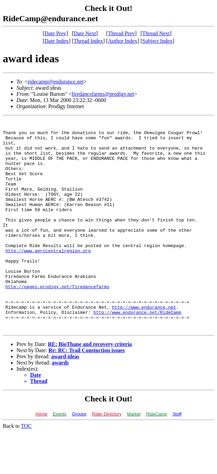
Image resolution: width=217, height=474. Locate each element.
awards (60, 405)
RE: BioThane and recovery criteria (90, 386)
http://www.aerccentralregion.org (48, 277)
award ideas (65, 398)
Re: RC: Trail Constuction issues (87, 392)
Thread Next (155, 33)
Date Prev (55, 33)
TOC (26, 468)
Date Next (85, 33)
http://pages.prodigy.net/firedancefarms (57, 320)
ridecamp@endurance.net (56, 82)
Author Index (122, 41)
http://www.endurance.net (144, 345)
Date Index (56, 41)
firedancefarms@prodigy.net (103, 94)
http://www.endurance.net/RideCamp (137, 351)
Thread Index (88, 41)
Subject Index (157, 41)
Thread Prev (121, 33)
